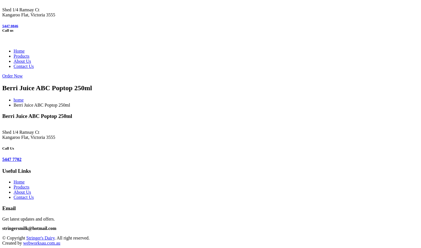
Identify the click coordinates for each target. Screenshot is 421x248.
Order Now (12, 76)
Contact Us (24, 66)
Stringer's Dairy (40, 238)
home (19, 100)
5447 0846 (10, 26)
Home (19, 51)
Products (21, 56)
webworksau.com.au (42, 243)
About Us (22, 61)
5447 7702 (11, 159)
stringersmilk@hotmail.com (29, 228)
